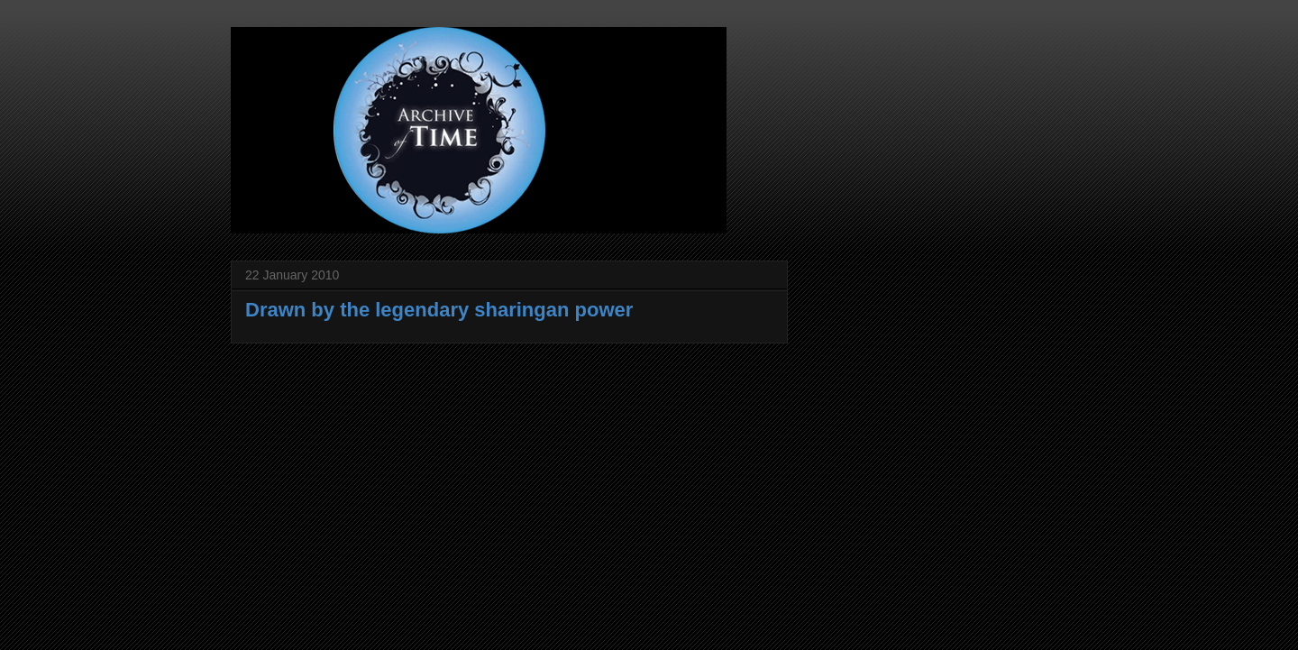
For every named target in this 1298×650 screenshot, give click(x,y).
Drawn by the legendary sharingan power (439, 309)
